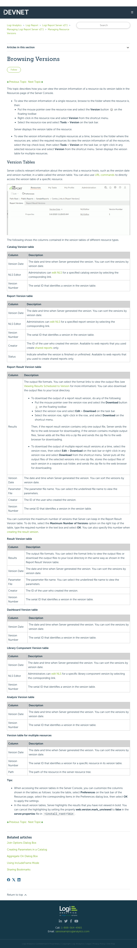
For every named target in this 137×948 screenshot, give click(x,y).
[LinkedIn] (19, 879)
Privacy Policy (99, 943)
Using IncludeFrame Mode (23, 862)
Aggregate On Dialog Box (22, 856)
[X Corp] (13, 879)
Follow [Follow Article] (14, 69)
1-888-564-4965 (71, 927)
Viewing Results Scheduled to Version (46, 386)
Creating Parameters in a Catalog (27, 849)
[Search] (103, 25)
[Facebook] (8, 879)
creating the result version (22, 531)
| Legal (88, 943)
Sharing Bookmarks (19, 869)
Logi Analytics (14, 25)
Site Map (111, 943)
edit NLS (57, 272)
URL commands (105, 175)
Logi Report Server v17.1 (55, 25)
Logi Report (32, 25)
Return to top (17, 895)
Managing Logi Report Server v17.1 (25, 29)
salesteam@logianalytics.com (72, 931)
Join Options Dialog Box (21, 842)
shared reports (43, 347)
